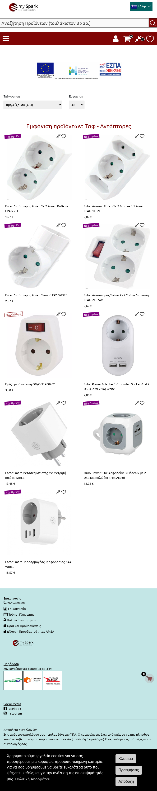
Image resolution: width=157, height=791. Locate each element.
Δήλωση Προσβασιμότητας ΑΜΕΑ (30, 631)
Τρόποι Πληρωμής (21, 614)
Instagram (14, 713)
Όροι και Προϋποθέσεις (24, 626)
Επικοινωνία (17, 609)
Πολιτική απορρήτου (21, 620)
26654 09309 (16, 603)
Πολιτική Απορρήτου (32, 778)
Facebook (14, 709)
